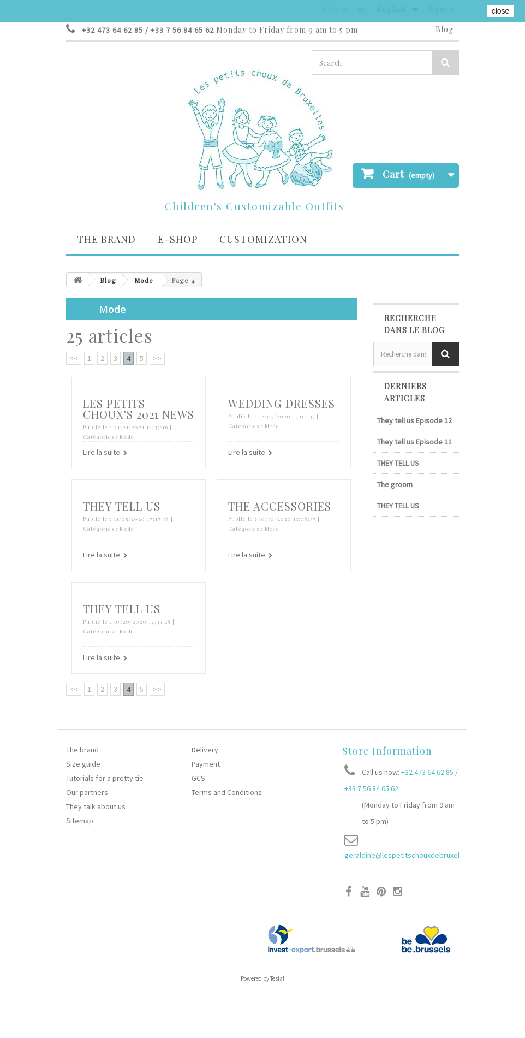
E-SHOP (178, 239)
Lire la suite (101, 452)
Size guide (83, 764)
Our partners (87, 792)
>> (157, 358)
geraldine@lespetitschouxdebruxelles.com (414, 855)
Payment (206, 764)
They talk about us (96, 806)
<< (73, 358)
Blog (444, 29)
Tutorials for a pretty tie (105, 778)
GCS (198, 778)
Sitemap (79, 821)
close (501, 11)
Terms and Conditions (227, 792)
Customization (263, 239)
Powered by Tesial (262, 978)
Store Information (387, 750)
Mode (143, 280)
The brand (106, 239)
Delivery (205, 750)
